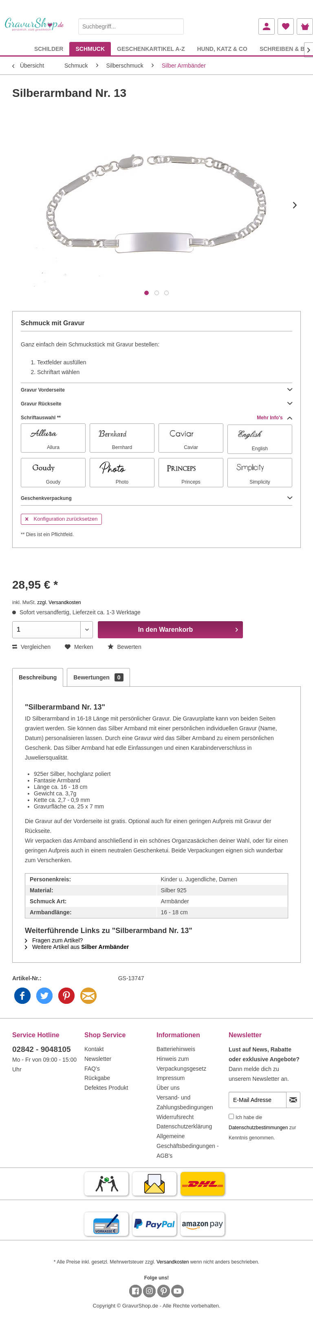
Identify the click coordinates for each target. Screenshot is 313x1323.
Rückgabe (97, 1078)
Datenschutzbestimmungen (258, 1127)
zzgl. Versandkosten (59, 602)
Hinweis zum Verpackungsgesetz (181, 1064)
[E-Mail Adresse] (258, 1100)
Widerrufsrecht (175, 1117)
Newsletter (97, 1059)
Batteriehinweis (175, 1049)
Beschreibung (38, 677)
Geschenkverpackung (156, 498)
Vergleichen (31, 647)
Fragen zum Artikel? (54, 940)
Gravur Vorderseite (156, 390)
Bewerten (124, 647)
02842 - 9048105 (41, 1049)
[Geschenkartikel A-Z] (151, 48)
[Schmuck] (90, 48)
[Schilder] (49, 48)
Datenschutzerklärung (184, 1126)
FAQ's (92, 1068)
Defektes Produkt (106, 1087)
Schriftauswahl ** (156, 418)
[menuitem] (131, 25)
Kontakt (94, 1049)
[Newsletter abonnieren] (293, 1100)
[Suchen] (176, 26)
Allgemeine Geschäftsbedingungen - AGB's (187, 1146)
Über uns (168, 1087)
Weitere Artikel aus (77, 947)
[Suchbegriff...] (131, 26)
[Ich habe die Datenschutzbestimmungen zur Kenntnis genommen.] (231, 1116)
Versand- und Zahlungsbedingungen (184, 1102)
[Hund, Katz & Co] (222, 48)
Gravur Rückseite (156, 404)
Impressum (170, 1078)
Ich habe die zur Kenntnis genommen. (262, 1128)
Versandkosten (172, 1262)
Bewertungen (98, 677)
